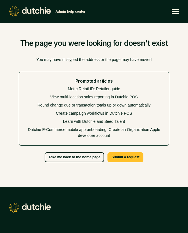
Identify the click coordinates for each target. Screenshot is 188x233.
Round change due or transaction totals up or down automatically (93, 105)
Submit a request (125, 157)
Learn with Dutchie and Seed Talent (94, 121)
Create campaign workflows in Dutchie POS (94, 113)
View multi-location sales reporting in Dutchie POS (94, 97)
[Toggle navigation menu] (175, 11)
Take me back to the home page (74, 157)
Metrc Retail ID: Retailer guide (94, 89)
